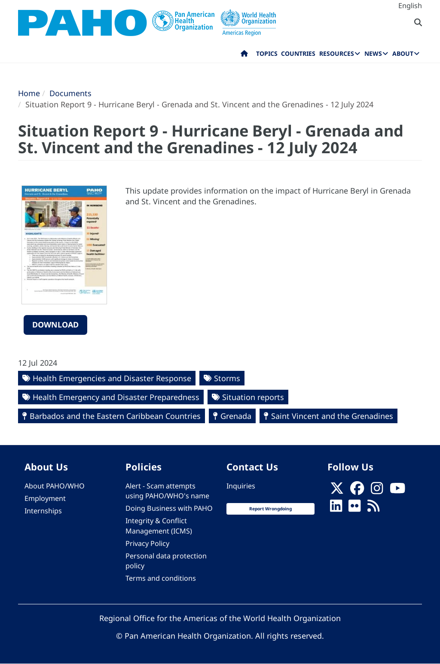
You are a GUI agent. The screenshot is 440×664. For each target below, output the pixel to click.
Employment (45, 498)
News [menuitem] (373, 53)
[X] (337, 491)
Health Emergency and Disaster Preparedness (116, 397)
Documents (70, 93)
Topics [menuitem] (267, 53)
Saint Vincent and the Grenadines (332, 416)
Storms (227, 378)
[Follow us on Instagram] (377, 491)
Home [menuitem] (244, 55)
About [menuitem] (402, 53)
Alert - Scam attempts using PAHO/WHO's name (167, 490)
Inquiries (240, 486)
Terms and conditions (160, 578)
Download (55, 324)
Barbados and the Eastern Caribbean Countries (115, 416)
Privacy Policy (147, 543)
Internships (43, 510)
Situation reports (253, 397)
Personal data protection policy (166, 560)
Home (29, 93)
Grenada (235, 416)
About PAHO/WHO (54, 486)
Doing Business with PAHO (169, 508)
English (410, 5)
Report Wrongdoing (270, 509)
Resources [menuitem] (336, 53)
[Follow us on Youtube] (397, 491)
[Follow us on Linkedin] (336, 508)
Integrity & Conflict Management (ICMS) (158, 525)
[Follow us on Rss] (373, 508)
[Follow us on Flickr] (354, 508)
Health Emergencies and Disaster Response (112, 378)
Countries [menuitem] (298, 53)
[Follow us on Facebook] (357, 491)
